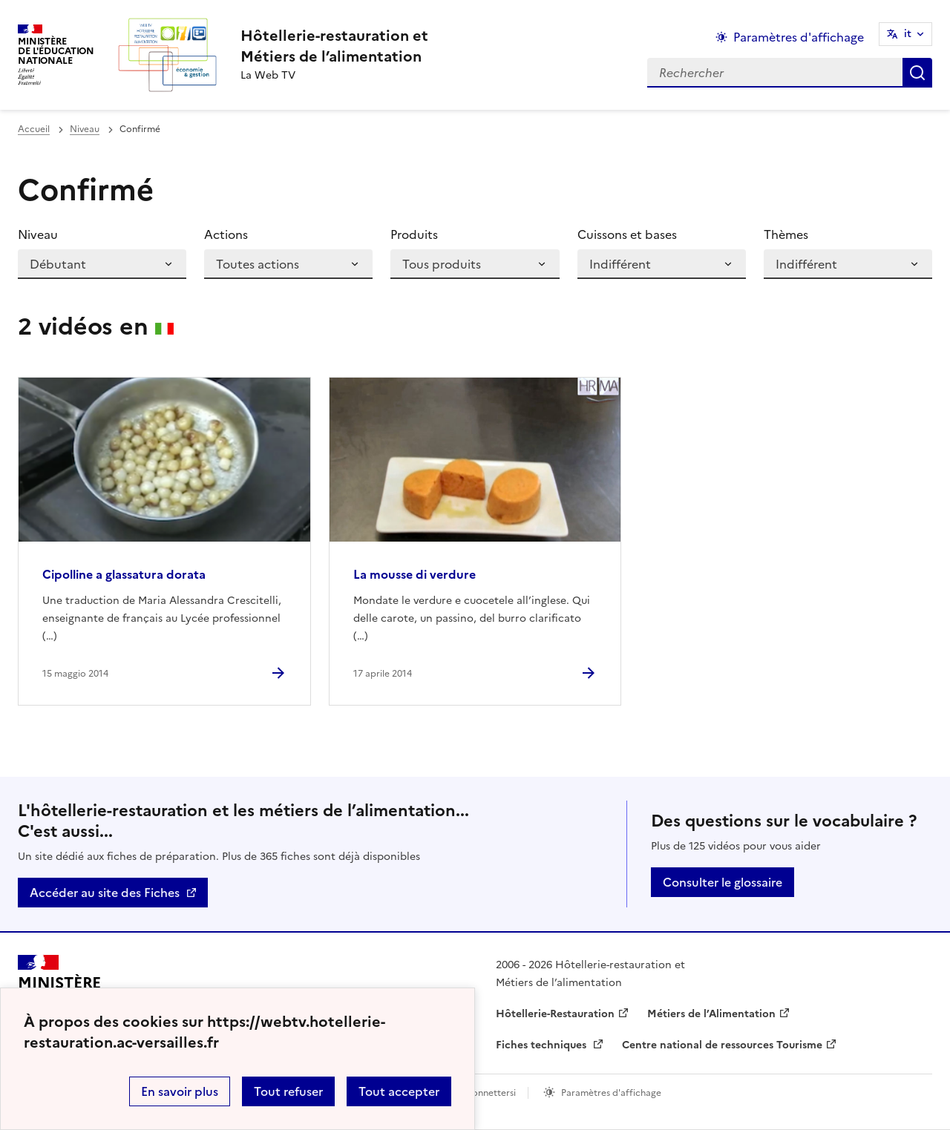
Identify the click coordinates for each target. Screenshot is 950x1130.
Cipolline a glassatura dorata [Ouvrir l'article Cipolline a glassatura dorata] (124, 574)
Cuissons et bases (627, 234)
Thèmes (786, 234)
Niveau (84, 129)
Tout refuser (288, 1091)
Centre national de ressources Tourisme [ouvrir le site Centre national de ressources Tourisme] (722, 1045)
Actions (226, 234)
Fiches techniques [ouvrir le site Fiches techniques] (542, 1045)
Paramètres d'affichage (611, 1093)
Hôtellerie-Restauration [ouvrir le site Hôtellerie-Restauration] (555, 1014)
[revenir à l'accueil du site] (334, 46)
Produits (414, 234)
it (907, 34)
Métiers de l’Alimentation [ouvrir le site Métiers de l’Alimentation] (711, 1014)
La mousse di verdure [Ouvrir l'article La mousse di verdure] (414, 574)
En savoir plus (179, 1091)
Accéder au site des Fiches (105, 892)
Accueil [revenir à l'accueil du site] (34, 129)
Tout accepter (398, 1091)
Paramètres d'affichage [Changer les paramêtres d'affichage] (798, 37)
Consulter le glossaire (722, 882)
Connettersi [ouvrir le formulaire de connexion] (490, 1093)
